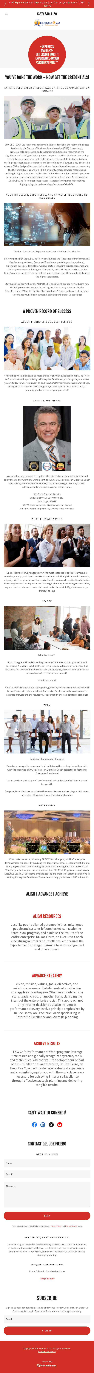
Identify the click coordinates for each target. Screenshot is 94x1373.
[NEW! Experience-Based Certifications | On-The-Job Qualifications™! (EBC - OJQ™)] (47, 4)
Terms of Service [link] (71, 1226)
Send (47, 1215)
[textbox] (47, 1163)
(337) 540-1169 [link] (47, 14)
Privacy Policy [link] (56, 1226)
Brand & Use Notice (47, 1351)
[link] (47, 22)
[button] (10, 14)
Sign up (47, 1330)
